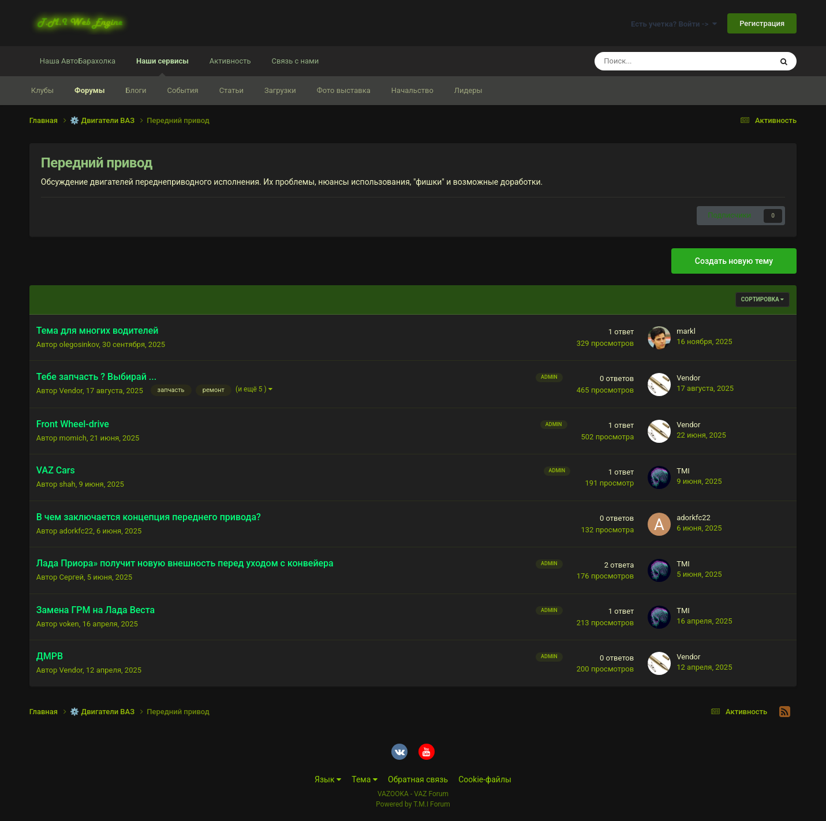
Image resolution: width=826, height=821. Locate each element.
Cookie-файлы (484, 779)
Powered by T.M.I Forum (413, 804)
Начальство (412, 90)
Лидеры (468, 90)
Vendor (71, 390)
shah (67, 484)
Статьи (231, 90)
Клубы (42, 90)
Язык (328, 779)
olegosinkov (79, 344)
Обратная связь (418, 779)
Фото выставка (344, 90)
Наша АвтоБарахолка (77, 61)
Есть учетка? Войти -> (674, 24)
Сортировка (762, 299)
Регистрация (761, 23)
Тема (365, 779)
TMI (683, 471)
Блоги (135, 90)
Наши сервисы (162, 66)
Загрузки (280, 90)
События (183, 90)
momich (73, 438)
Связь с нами (295, 61)
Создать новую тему (734, 261)
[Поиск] (653, 61)
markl (686, 331)
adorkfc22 (76, 531)
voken (69, 624)
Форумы (89, 90)
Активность (230, 61)
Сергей (71, 577)
